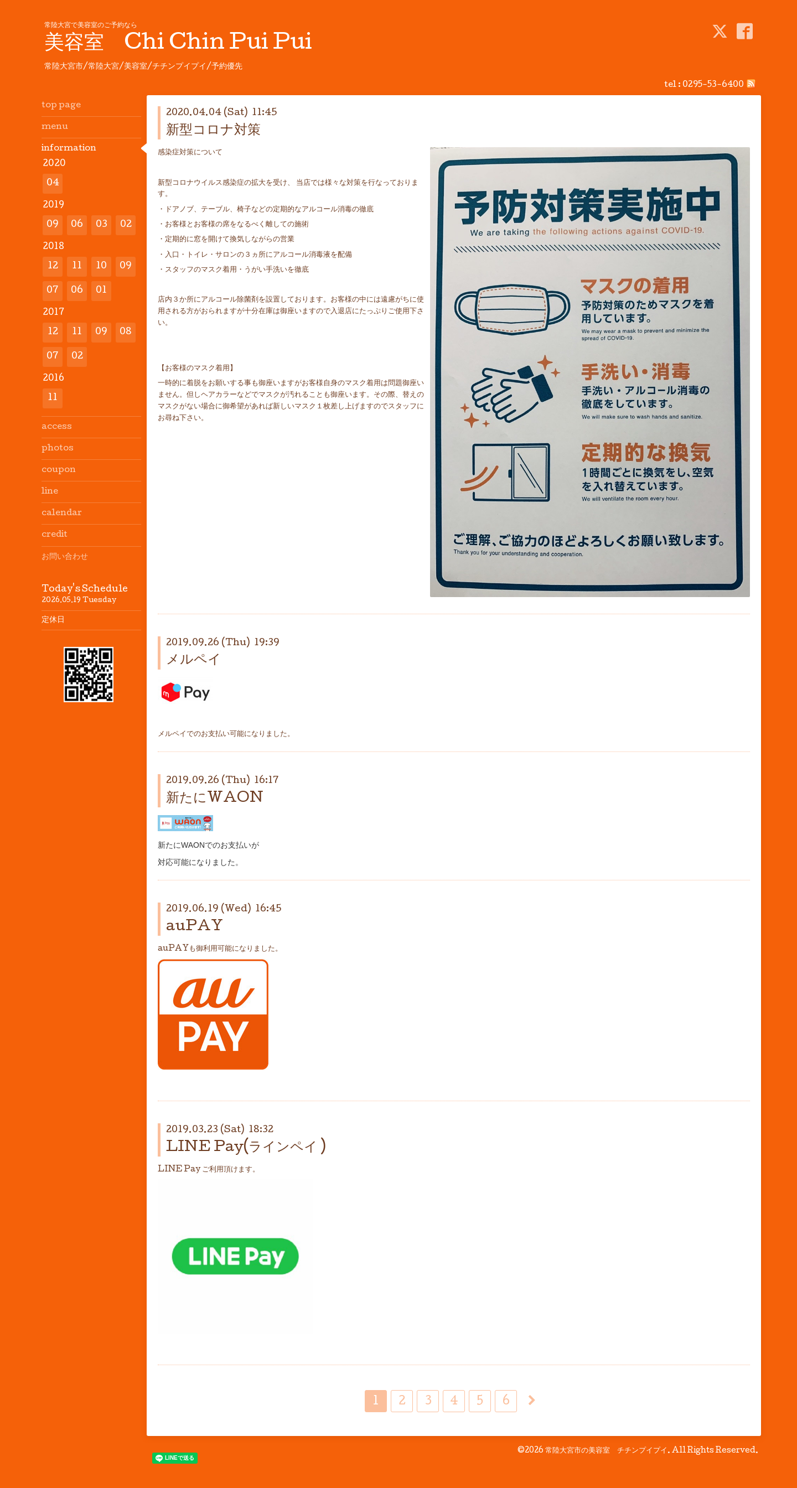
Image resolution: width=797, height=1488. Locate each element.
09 (52, 225)
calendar (62, 513)
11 (77, 266)
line (50, 492)
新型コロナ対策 (213, 130)
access (57, 427)
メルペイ (193, 660)
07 (52, 290)
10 (101, 266)
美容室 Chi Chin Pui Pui (178, 44)
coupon (59, 470)
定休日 (53, 620)
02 (126, 225)
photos (58, 448)
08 (126, 332)
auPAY (194, 927)
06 (77, 225)
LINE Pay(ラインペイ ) (246, 1147)
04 (52, 183)
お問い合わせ (65, 557)
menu (55, 127)
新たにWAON (214, 798)
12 (53, 266)
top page (61, 105)
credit (55, 535)
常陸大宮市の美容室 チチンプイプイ (606, 1451)
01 (101, 290)
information (69, 148)
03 (101, 225)
